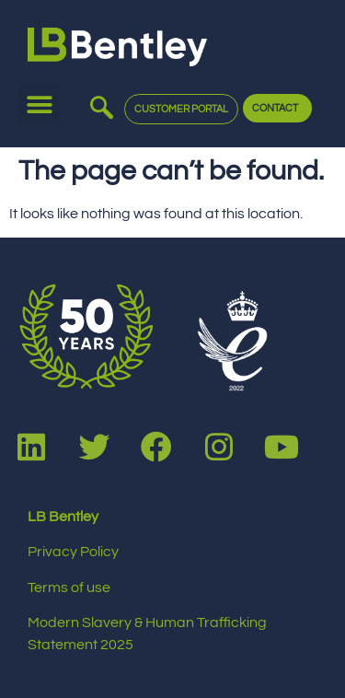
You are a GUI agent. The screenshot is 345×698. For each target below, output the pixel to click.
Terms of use (69, 587)
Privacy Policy (73, 551)
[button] (39, 105)
